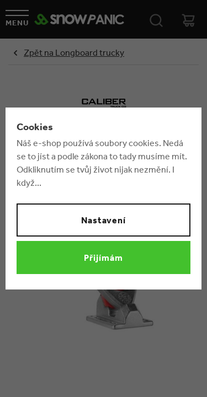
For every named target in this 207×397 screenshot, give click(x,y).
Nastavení (103, 220)
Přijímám (103, 257)
